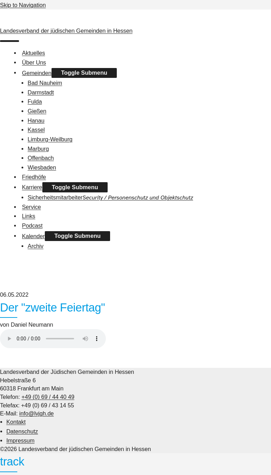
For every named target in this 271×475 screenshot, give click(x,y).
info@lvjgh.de (36, 413)
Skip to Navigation (23, 5)
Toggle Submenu (84, 72)
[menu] (9, 41)
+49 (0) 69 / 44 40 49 (48, 397)
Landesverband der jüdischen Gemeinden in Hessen (66, 30)
